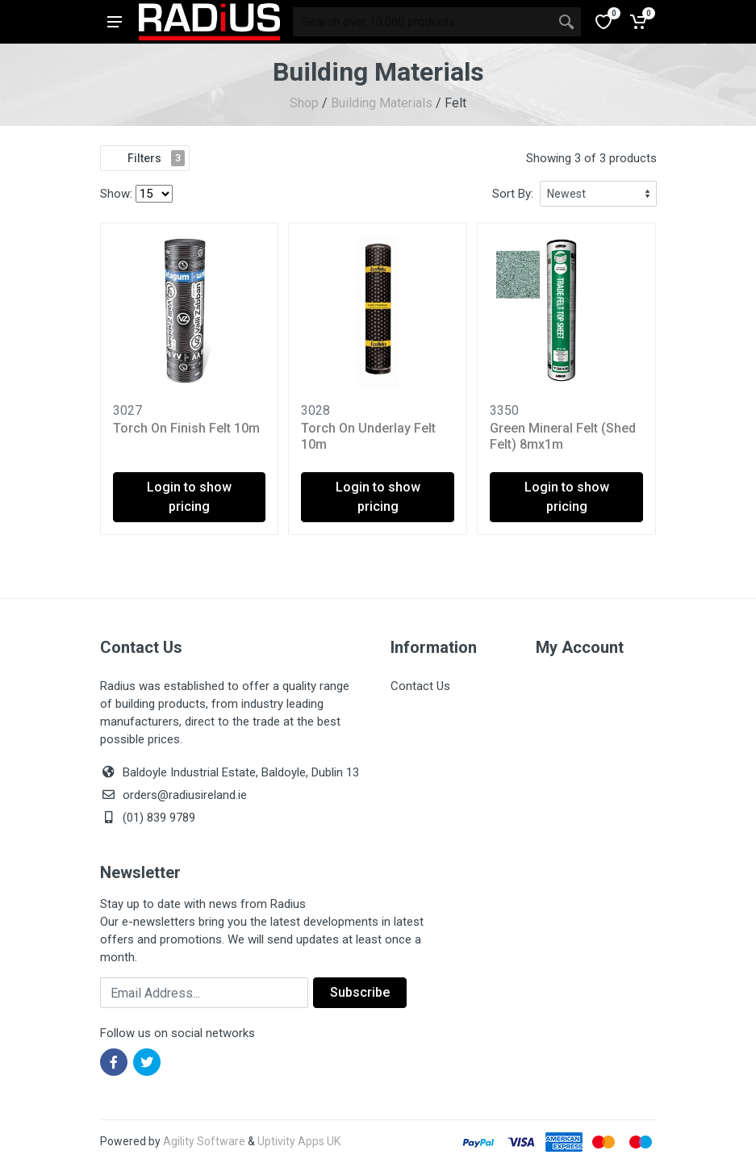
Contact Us (420, 686)
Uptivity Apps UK (298, 1141)
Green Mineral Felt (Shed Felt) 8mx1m (563, 436)
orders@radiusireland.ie (185, 795)
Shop (304, 103)
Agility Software (204, 1141)
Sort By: (512, 193)
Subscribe (360, 992)
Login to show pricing (189, 496)
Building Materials (381, 103)
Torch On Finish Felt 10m (186, 428)
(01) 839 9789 (147, 817)
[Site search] (422, 21)
